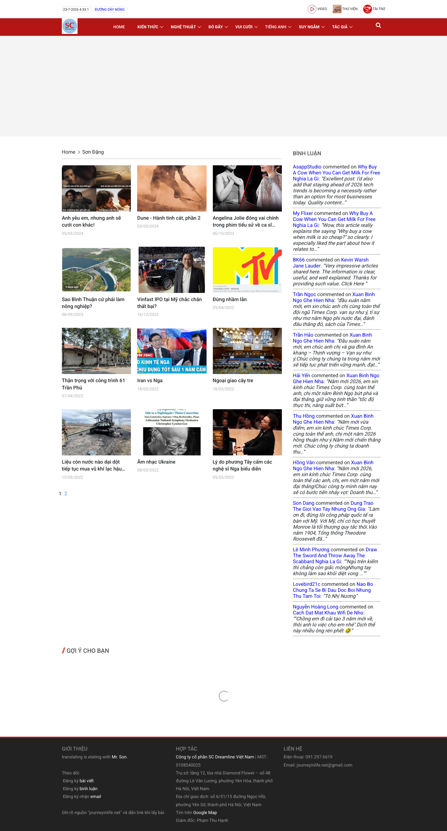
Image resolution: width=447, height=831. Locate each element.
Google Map (205, 812)
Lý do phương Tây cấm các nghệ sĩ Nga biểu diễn (242, 465)
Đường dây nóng (110, 10)
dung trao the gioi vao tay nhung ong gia (333, 506)
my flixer (303, 213)
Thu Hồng (304, 416)
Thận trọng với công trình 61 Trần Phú (93, 383)
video (317, 9)
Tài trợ (374, 9)
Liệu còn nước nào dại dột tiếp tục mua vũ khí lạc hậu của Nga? (92, 466)
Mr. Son (119, 757)
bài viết (87, 781)
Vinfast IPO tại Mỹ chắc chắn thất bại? (169, 302)
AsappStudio (307, 167)
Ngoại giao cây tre (233, 380)
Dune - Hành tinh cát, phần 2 (168, 218)
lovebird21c (306, 584)
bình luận (89, 788)
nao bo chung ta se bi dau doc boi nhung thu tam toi (333, 590)
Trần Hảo (303, 335)
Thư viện (345, 9)
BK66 (299, 260)
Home (119, 27)
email (95, 796)
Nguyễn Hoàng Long (315, 607)
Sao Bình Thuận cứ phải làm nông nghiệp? (93, 302)
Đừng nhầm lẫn (230, 299)
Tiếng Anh (275, 27)
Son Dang (303, 503)
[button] (379, 27)
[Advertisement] (223, 86)
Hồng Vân (304, 462)
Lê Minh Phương (311, 550)
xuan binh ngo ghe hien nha (334, 297)
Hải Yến (301, 375)
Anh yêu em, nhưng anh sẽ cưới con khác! (91, 221)
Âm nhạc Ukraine (156, 462)
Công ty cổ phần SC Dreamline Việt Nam (215, 757)
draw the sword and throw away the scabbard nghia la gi (335, 555)
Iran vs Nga (150, 380)
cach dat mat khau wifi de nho (328, 613)
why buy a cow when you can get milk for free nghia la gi (336, 173)
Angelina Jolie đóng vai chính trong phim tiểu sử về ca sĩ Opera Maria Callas (246, 222)
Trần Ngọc (304, 294)
